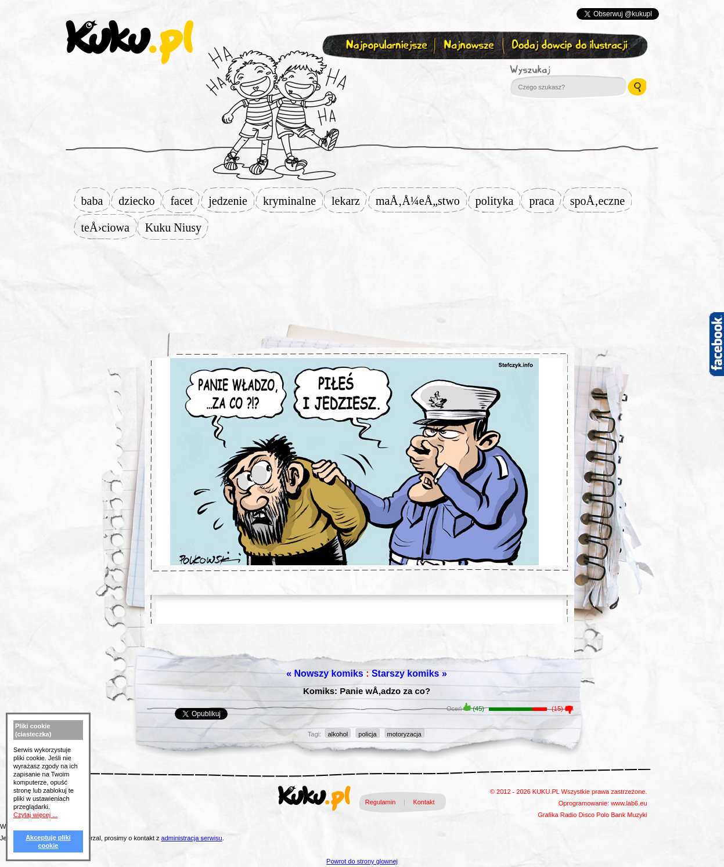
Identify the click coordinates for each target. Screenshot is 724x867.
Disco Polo (594, 814)
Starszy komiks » (409, 673)
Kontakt (423, 802)
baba (95, 200)
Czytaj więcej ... (35, 814)
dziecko (139, 200)
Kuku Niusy (176, 227)
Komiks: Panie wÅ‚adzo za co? (366, 691)
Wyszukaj (562, 69)
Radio (568, 814)
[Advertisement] (362, 277)
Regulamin (380, 802)
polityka (498, 200)
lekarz (349, 200)
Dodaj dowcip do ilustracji (570, 45)
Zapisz (359, 73)
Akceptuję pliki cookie (48, 841)
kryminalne (293, 200)
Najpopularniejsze (385, 45)
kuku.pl (129, 42)
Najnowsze (470, 45)
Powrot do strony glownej (362, 861)
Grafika (548, 814)
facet (185, 200)
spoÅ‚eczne (601, 200)
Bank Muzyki (629, 814)
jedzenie (231, 200)
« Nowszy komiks (324, 673)
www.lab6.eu (629, 803)
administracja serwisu (191, 838)
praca (545, 200)
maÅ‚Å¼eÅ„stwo (421, 200)
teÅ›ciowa (108, 227)
